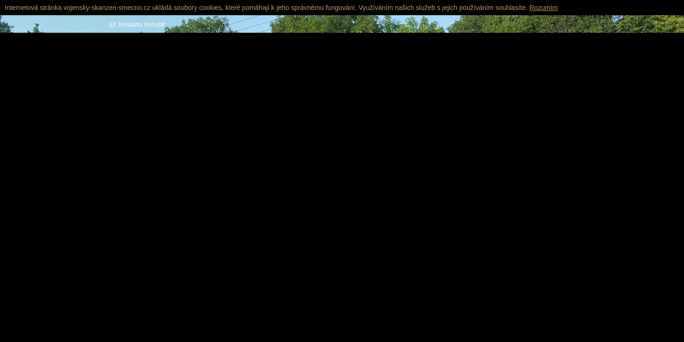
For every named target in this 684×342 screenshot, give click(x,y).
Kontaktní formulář (140, 24)
